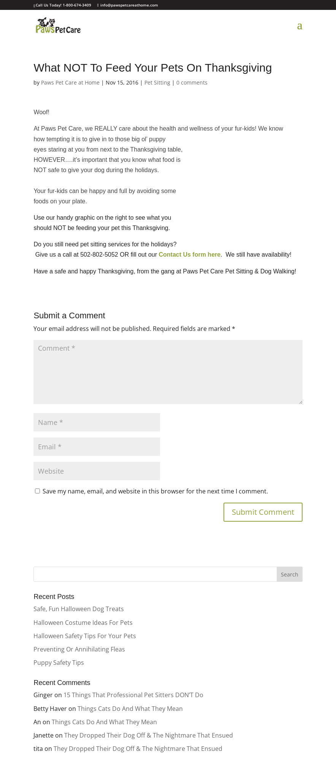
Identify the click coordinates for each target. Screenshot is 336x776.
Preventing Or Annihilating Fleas (79, 649)
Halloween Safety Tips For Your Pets (84, 636)
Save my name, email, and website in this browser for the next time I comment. (155, 491)
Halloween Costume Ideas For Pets (83, 622)
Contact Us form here (189, 254)
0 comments (192, 82)
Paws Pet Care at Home (70, 82)
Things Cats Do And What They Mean (130, 708)
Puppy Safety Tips (58, 662)
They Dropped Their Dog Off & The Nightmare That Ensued (148, 735)
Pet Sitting (157, 82)
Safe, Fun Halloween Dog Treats (78, 609)
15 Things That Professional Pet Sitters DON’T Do (133, 695)
